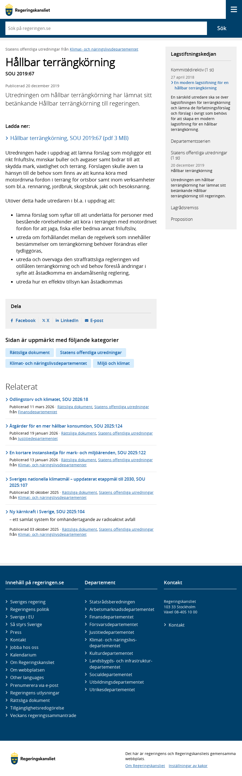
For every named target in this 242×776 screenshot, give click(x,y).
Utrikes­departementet (112, 690)
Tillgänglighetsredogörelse (37, 708)
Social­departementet (110, 674)
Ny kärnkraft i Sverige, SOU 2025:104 (47, 512)
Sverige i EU (22, 617)
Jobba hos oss (24, 647)
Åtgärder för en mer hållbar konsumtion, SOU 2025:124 (65, 426)
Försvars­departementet (113, 624)
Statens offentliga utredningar (91, 352)
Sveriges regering (28, 602)
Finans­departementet (111, 617)
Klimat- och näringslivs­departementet (113, 643)
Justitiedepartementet (38, 438)
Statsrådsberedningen (112, 602)
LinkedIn (69, 320)
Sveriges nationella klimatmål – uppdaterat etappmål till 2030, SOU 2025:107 (77, 482)
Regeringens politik (29, 609)
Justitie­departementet (111, 632)
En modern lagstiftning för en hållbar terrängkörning (202, 85)
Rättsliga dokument (30, 352)
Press (16, 632)
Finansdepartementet (37, 411)
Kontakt (18, 640)
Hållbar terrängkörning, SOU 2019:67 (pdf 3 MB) (69, 138)
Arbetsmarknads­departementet (121, 609)
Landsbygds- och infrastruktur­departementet (120, 664)
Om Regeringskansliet (32, 662)
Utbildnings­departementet (116, 682)
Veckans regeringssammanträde (43, 715)
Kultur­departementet (111, 653)
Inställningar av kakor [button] (188, 765)
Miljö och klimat (113, 363)
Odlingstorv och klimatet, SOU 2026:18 (48, 399)
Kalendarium (23, 655)
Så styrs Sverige (26, 624)
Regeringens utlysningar (35, 693)
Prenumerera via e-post (34, 685)
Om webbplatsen (27, 670)
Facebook (26, 320)
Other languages (27, 677)
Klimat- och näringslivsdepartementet (104, 49)
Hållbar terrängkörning (191, 170)
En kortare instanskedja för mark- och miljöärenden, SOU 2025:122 (77, 453)
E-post (96, 320)
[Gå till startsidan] (28, 9)
